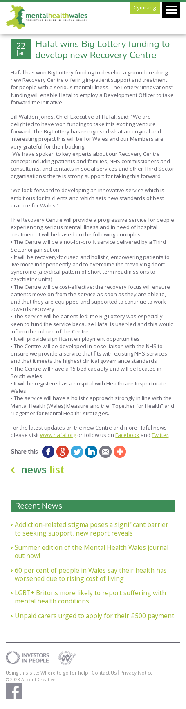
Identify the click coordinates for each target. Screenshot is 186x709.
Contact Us (104, 672)
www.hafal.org (58, 435)
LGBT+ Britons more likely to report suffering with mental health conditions (90, 597)
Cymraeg (145, 7)
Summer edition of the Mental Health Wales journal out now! (91, 551)
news (43, 469)
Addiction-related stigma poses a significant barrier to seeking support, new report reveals (91, 528)
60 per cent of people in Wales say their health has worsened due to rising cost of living (91, 574)
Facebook (127, 435)
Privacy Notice (136, 672)
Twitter (160, 435)
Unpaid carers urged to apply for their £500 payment (94, 616)
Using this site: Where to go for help (47, 672)
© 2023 (13, 679)
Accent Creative (38, 679)
